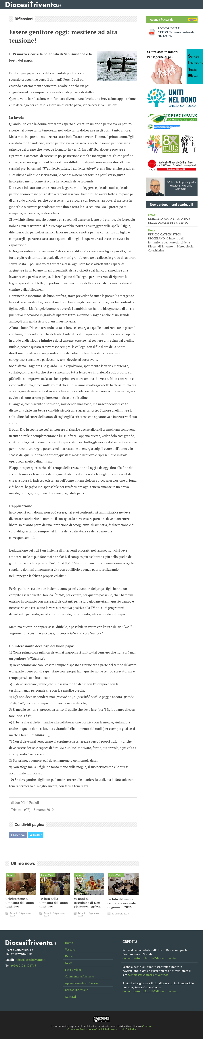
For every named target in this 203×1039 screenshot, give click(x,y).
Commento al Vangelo (79, 976)
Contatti (70, 997)
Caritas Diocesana (76, 990)
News (68, 963)
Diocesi (69, 956)
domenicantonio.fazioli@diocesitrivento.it (150, 958)
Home (69, 943)
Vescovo (70, 949)
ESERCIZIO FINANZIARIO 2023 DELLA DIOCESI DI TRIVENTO (172, 218)
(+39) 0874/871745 (23, 965)
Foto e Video (73, 970)
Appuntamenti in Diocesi (81, 983)
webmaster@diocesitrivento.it (148, 975)
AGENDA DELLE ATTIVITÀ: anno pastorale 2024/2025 (176, 32)
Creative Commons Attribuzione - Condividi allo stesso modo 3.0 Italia (109, 1028)
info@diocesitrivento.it (30, 960)
